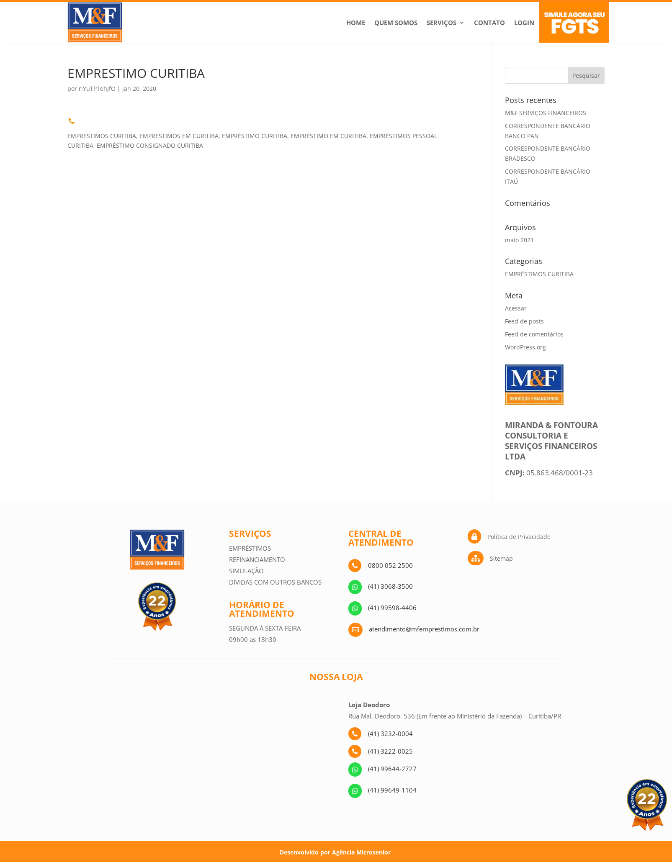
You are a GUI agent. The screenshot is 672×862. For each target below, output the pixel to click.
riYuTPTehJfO (97, 88)
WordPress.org (525, 347)
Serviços (441, 22)
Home (355, 22)
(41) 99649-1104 (392, 790)
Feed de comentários (534, 334)
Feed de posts (524, 321)
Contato (489, 22)
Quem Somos (395, 22)
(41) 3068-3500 (390, 586)
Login (524, 22)
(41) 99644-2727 (392, 769)
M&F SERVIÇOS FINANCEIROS (545, 113)
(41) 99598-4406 (392, 607)
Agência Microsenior (361, 852)
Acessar (516, 308)
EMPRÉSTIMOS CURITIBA (539, 274)
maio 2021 (519, 240)
